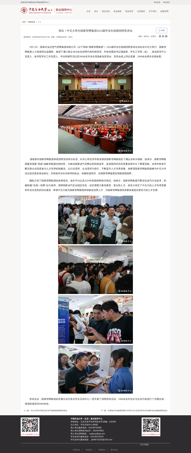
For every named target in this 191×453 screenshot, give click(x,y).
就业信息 (106, 11)
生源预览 (141, 11)
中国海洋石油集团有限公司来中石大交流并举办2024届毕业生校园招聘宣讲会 (137, 411)
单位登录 (166, 2)
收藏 (162, 30)
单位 (96, 11)
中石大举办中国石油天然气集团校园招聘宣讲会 (49, 411)
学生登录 (157, 2)
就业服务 (118, 11)
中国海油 (101, 450)
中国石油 (76, 450)
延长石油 (114, 450)
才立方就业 (144, 445)
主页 (88, 11)
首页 (24, 22)
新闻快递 (31, 22)
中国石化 (88, 450)
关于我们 (153, 11)
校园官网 (164, 11)
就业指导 (129, 11)
